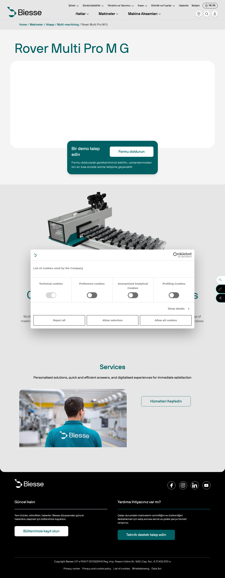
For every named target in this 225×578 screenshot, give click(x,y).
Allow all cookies (166, 320)
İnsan (143, 5)
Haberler (184, 5)
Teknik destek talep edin (146, 535)
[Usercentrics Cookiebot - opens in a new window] (176, 255)
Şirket (74, 5)
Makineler (109, 14)
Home (23, 24)
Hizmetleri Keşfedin (166, 401)
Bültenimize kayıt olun (41, 531)
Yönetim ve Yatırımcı (121, 5)
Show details (176, 308)
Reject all (59, 320)
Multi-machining (68, 24)
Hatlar (83, 14)
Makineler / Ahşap (42, 24)
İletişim (196, 5)
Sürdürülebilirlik (94, 5)
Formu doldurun (132, 152)
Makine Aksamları (145, 14)
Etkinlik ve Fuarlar (163, 5)
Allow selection (112, 320)
